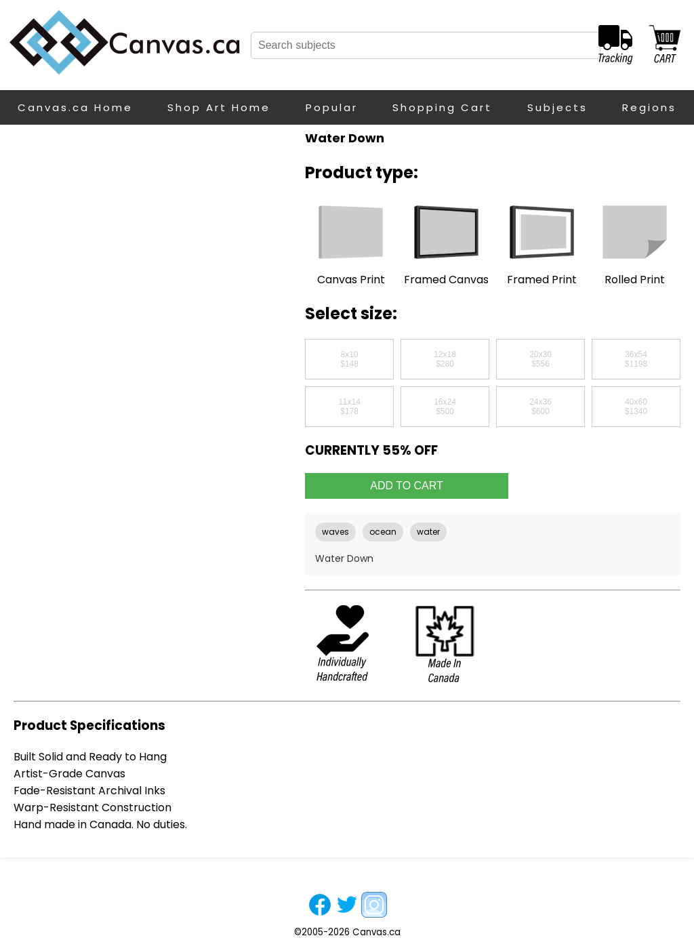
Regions (649, 107)
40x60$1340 (636, 406)
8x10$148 (349, 359)
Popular (332, 107)
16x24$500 (445, 406)
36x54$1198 (636, 359)
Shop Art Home (218, 107)
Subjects (557, 107)
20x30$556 (540, 359)
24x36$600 (540, 406)
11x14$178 (349, 406)
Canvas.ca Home (75, 107)
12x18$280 (445, 359)
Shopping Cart (442, 107)
